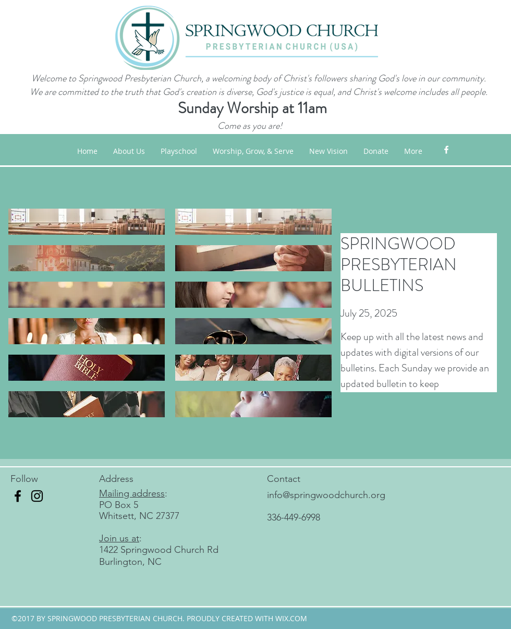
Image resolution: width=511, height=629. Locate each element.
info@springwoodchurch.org (326, 495)
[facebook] (446, 149)
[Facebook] (18, 496)
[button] (253, 151)
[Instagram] (37, 496)
